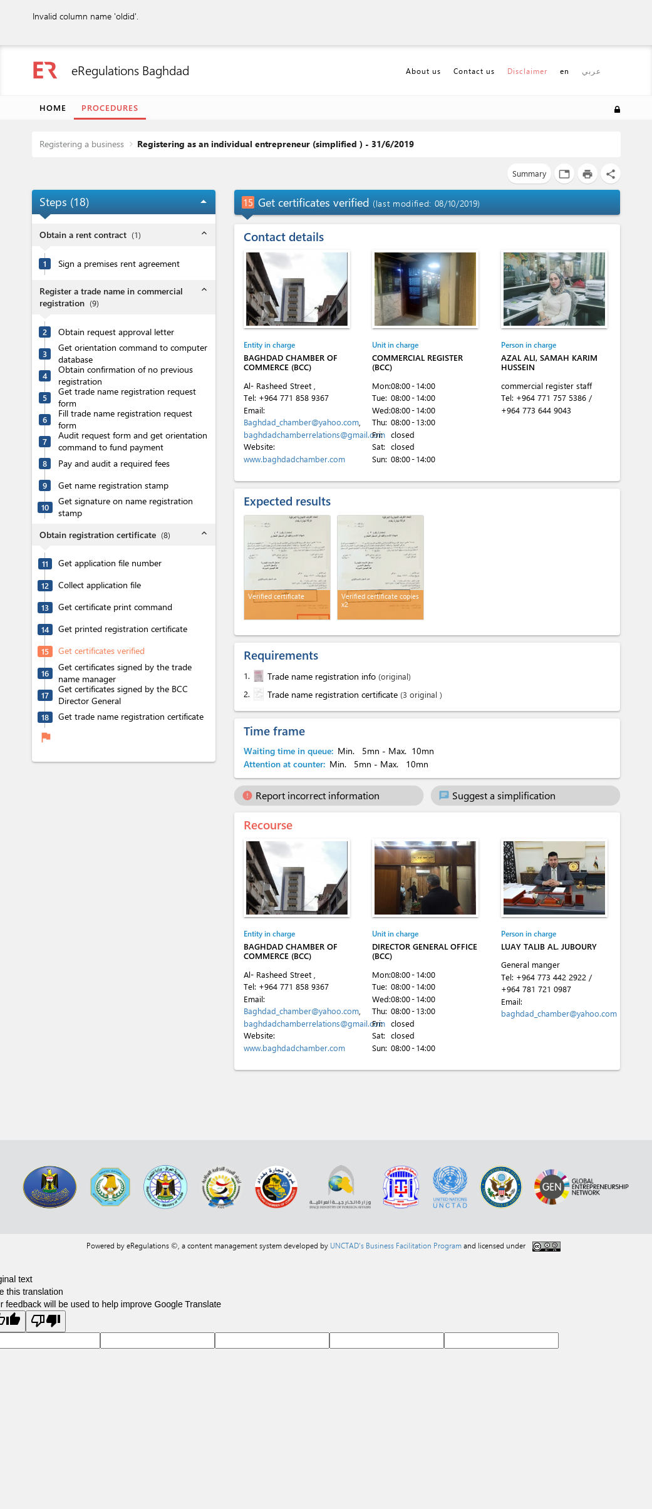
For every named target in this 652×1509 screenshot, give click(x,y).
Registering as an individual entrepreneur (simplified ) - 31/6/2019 (275, 144)
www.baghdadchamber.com (294, 459)
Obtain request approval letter (116, 332)
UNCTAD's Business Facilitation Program (396, 1245)
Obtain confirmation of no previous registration (125, 375)
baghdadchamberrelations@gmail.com (314, 434)
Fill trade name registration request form (125, 419)
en (564, 71)
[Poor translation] (46, 1321)
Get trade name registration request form (127, 397)
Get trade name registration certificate (131, 716)
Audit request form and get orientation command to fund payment (132, 441)
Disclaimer (527, 71)
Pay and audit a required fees (114, 463)
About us (423, 71)
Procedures (109, 107)
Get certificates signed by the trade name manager (125, 673)
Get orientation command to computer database (132, 353)
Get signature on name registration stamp (125, 507)
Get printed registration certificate (122, 629)
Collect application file (99, 585)
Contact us (474, 71)
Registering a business (81, 144)
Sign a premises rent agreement (119, 263)
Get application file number (110, 563)
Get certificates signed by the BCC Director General (123, 695)
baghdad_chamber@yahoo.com (559, 1013)
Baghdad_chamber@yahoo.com (301, 422)
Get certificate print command (115, 607)
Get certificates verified (101, 650)
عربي (591, 71)
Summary (529, 173)
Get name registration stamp (113, 485)
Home (52, 107)
